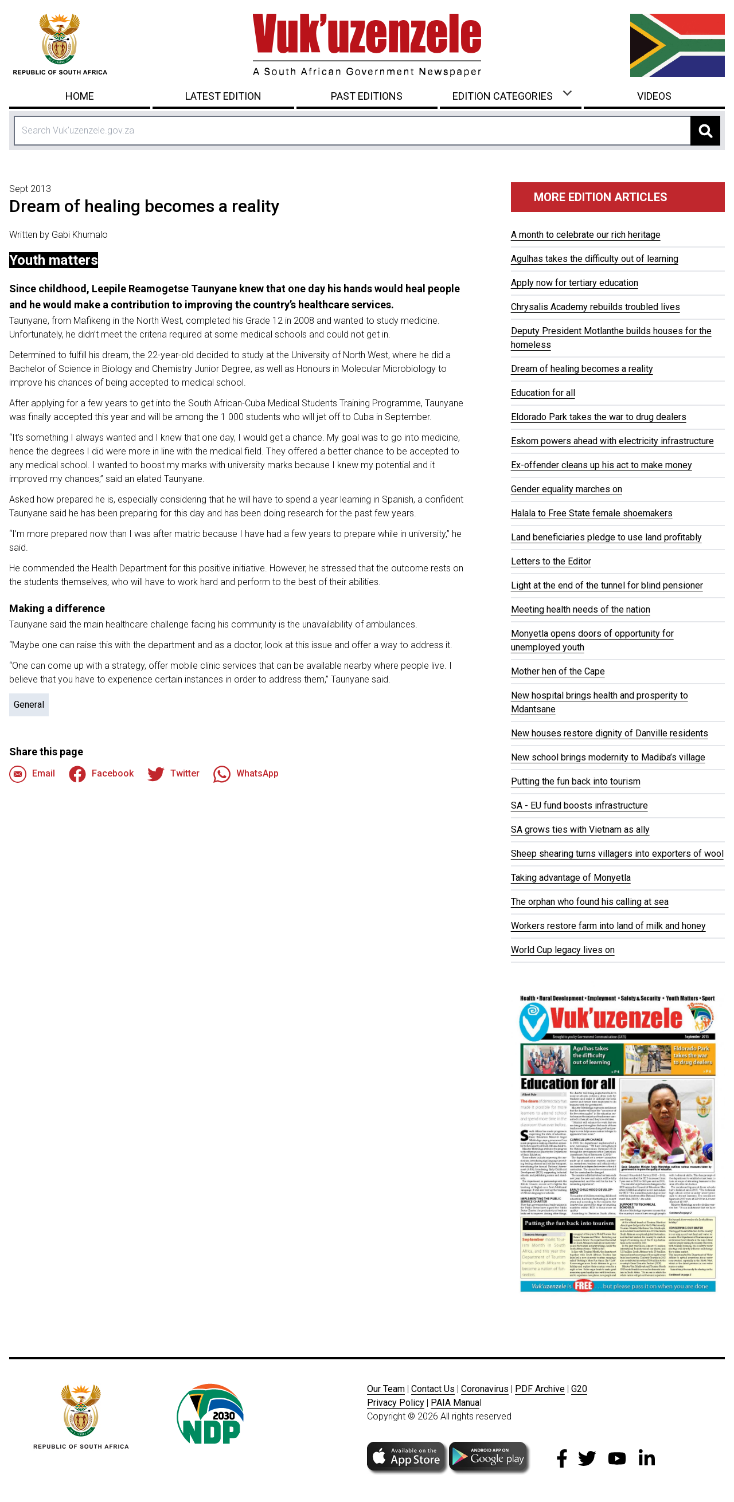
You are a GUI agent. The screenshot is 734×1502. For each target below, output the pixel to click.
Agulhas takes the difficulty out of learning (594, 258)
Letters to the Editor (551, 561)
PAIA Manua (455, 1402)
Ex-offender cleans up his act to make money (601, 465)
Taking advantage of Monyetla (571, 877)
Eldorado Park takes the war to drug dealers (598, 416)
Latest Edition (223, 96)
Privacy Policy (395, 1402)
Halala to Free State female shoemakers (592, 513)
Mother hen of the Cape (558, 671)
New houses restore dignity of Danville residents (609, 733)
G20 (579, 1388)
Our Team (386, 1388)
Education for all (543, 392)
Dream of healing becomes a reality (582, 368)
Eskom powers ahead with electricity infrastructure (612, 441)
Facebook (101, 774)
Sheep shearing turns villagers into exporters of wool (617, 853)
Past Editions (367, 96)
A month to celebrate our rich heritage (586, 234)
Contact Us (433, 1388)
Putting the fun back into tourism (576, 781)
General (29, 704)
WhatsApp (246, 774)
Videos (654, 96)
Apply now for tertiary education (574, 282)
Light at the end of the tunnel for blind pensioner (607, 585)
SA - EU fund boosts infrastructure (579, 805)
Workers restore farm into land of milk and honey (608, 925)
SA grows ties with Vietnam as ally (580, 829)
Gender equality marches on (566, 489)
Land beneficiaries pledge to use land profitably (606, 537)
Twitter (173, 774)
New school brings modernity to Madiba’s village (608, 757)
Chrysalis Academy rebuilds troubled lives (595, 306)
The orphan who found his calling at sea (590, 901)
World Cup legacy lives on (563, 949)
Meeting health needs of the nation (580, 609)
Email (32, 774)
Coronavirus (485, 1388)
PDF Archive (540, 1388)
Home (79, 96)
